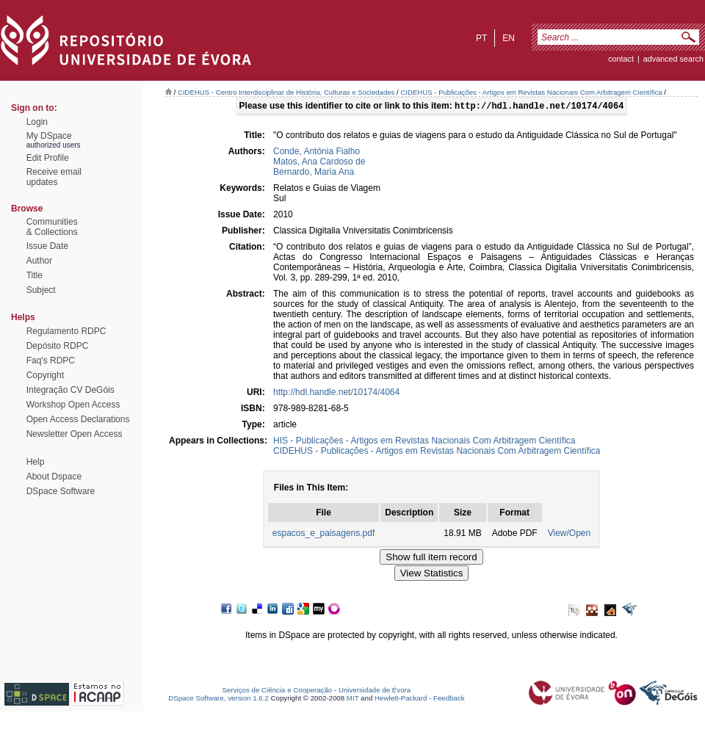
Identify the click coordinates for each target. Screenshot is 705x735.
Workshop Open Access (73, 404)
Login (37, 122)
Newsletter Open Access (74, 434)
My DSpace (49, 136)
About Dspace (54, 476)
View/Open (569, 534)
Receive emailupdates (54, 177)
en (508, 38)
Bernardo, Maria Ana (313, 173)
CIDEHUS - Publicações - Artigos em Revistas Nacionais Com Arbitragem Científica (531, 92)
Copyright (45, 375)
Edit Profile (47, 158)
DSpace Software (60, 491)
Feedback (449, 699)
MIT (353, 699)
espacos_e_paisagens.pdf (323, 534)
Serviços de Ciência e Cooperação (278, 691)
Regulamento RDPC (66, 331)
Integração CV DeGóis (70, 390)
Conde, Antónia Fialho (316, 153)
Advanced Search (673, 58)
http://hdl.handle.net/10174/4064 (336, 393)
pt (481, 38)
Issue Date (47, 246)
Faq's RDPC (50, 360)
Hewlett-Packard (401, 699)
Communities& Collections (52, 227)
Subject (41, 290)
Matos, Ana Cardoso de (319, 163)
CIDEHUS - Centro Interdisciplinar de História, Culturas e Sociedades (286, 92)
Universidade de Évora (375, 691)
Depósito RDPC (57, 346)
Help (35, 462)
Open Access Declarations (78, 419)
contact (621, 58)
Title (34, 275)
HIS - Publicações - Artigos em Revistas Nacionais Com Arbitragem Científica (424, 442)
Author (39, 261)
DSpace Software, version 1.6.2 (218, 699)
